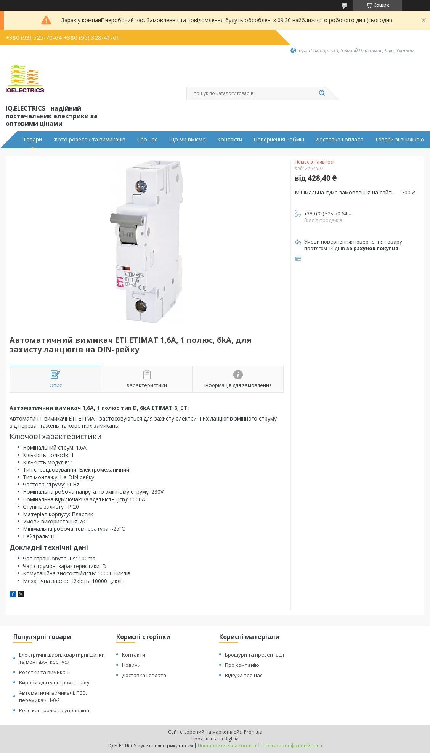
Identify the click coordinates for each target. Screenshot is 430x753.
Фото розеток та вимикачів (89, 139)
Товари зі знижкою (399, 139)
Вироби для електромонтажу (54, 682)
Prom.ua (253, 732)
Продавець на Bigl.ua (215, 738)
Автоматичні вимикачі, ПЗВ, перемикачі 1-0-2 (53, 696)
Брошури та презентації (254, 654)
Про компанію (242, 664)
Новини (131, 664)
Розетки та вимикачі (44, 672)
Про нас (147, 139)
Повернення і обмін (279, 139)
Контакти (229, 139)
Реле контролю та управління (55, 710)
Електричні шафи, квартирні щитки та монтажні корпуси (62, 658)
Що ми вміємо (187, 139)
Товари (32, 139)
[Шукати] (321, 93)
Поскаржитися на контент (227, 745)
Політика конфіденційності (292, 745)
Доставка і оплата (339, 139)
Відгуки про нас (243, 675)
